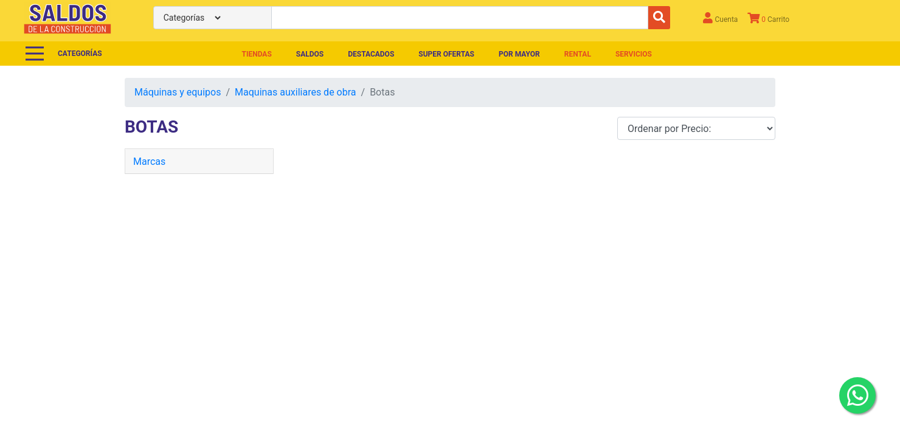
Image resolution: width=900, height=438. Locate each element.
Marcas (149, 161)
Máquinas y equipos (177, 92)
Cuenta (720, 18)
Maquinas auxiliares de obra (295, 92)
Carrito (768, 18)
